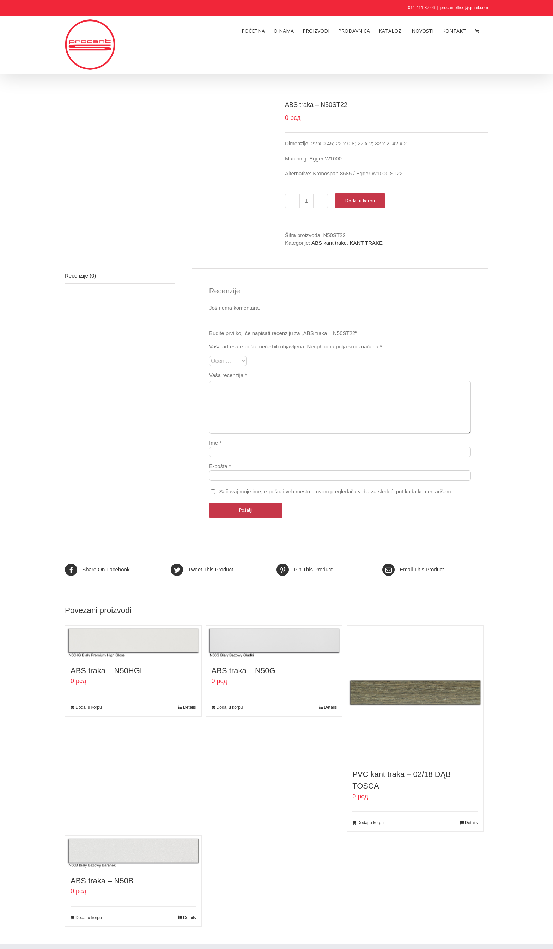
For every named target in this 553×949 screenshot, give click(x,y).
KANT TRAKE (366, 243)
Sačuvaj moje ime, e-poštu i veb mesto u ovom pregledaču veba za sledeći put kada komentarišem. (335, 491)
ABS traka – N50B (102, 880)
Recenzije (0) (80, 276)
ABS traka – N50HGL (107, 670)
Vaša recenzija (228, 375)
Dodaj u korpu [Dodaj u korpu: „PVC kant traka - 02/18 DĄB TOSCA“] (370, 822)
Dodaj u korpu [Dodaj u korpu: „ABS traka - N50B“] (88, 917)
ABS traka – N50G (243, 670)
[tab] (120, 276)
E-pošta (220, 466)
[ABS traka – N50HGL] (133, 642)
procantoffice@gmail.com (464, 7)
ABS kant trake (329, 243)
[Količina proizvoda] (306, 201)
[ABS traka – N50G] (274, 642)
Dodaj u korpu (360, 200)
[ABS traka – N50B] (133, 852)
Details (189, 707)
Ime (215, 443)
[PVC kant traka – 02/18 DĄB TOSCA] (415, 694)
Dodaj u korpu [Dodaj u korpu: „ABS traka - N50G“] (230, 707)
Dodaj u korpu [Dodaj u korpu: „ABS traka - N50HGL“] (88, 707)
